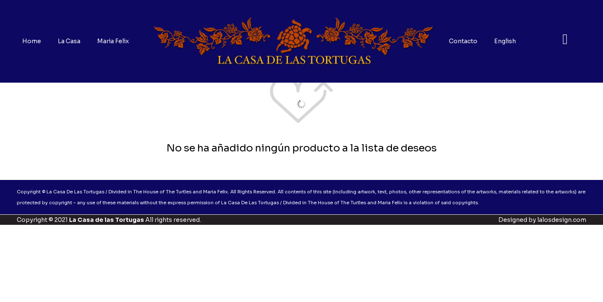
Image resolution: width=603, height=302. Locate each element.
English (505, 41)
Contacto (463, 41)
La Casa (69, 41)
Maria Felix (113, 41)
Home (31, 41)
